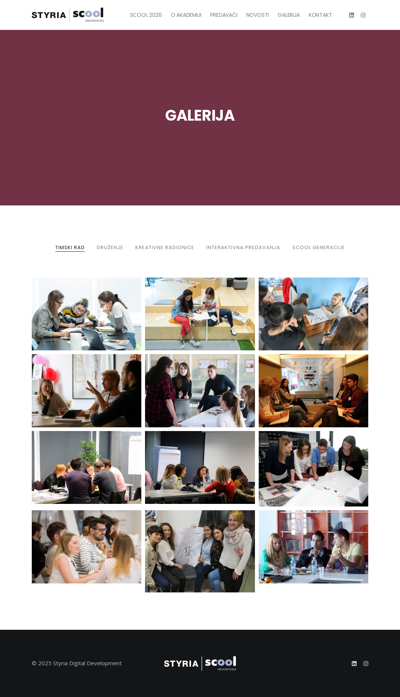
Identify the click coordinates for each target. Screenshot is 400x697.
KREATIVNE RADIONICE (164, 247)
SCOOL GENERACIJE (318, 247)
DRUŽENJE (110, 247)
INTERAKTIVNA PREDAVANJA (243, 247)
